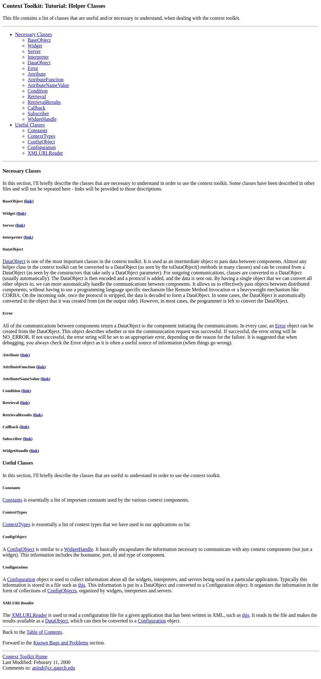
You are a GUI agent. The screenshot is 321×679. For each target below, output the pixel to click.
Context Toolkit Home (25, 656)
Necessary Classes (33, 34)
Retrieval (37, 96)
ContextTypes (41, 136)
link (28, 201)
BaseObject (39, 40)
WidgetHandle (42, 119)
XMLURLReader (45, 153)
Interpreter (38, 57)
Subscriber (38, 113)
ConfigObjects (61, 590)
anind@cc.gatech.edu (53, 668)
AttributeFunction (46, 79)
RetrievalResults (44, 102)
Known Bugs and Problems (60, 642)
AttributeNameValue (48, 85)
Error (33, 68)
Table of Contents (44, 632)
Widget (35, 45)
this (81, 585)
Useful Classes (30, 124)
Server (34, 51)
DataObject (39, 62)
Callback (36, 107)
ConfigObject (41, 141)
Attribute (37, 74)
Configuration (42, 147)
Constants (37, 130)
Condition (38, 91)
